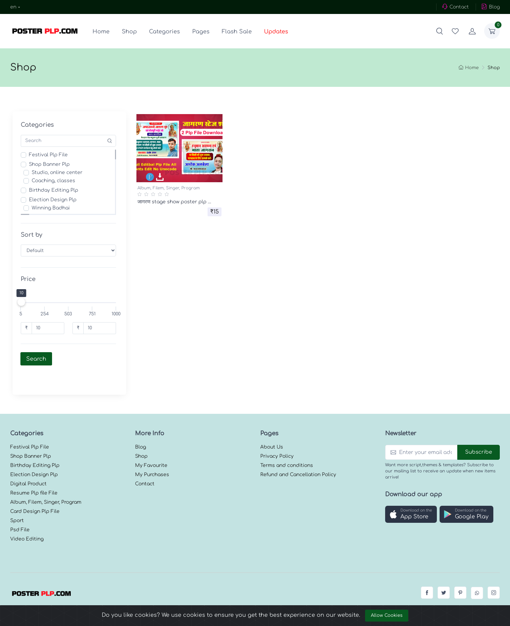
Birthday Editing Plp (55, 190)
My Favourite (151, 446)
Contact (455, 7)
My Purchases (152, 455)
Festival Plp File (50, 154)
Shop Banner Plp (51, 164)
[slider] (23, 302)
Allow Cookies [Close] (386, 615)
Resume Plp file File (33, 473)
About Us (271, 428)
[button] (439, 31)
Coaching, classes (55, 180)
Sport (17, 501)
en (13, 7)
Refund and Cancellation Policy (298, 455)
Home (101, 32)
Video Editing (27, 519)
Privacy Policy (277, 437)
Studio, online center (59, 172)
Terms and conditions (286, 446)
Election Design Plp (55, 199)
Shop (129, 32)
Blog (490, 7)
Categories (164, 32)
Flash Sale (237, 32)
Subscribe (478, 433)
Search (38, 359)
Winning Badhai (53, 207)
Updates (276, 32)
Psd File (20, 510)
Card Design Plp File (35, 492)
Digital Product (28, 464)
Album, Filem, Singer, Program (168, 188)
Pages (201, 32)
